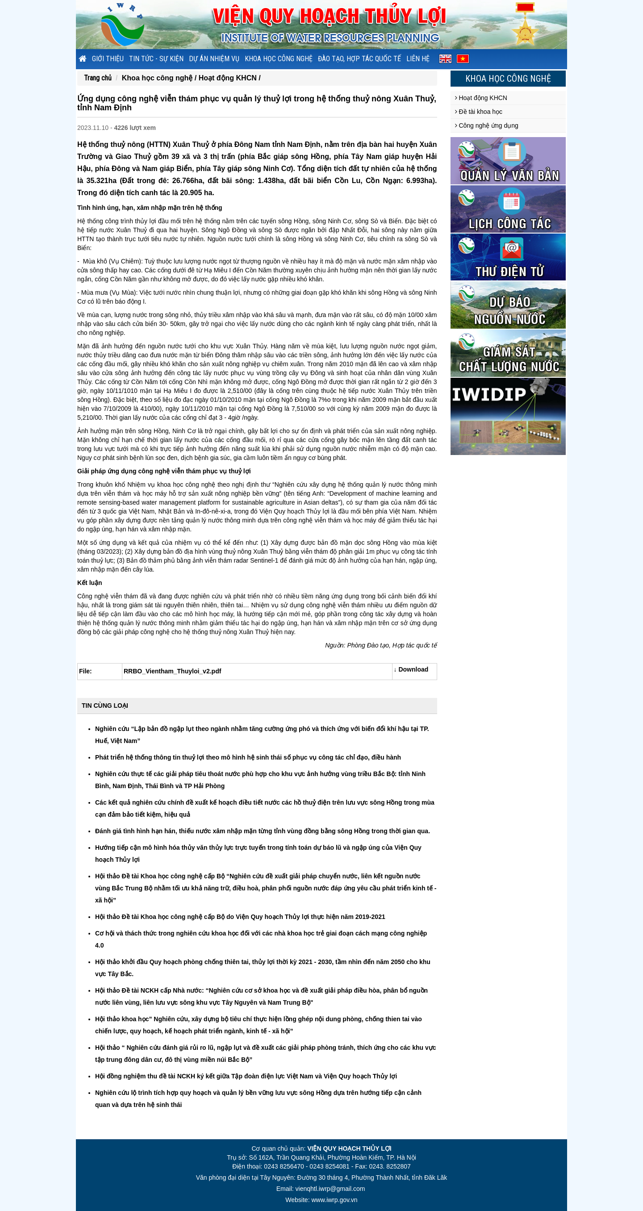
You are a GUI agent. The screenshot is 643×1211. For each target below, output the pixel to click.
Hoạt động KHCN (481, 97)
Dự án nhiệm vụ (214, 58)
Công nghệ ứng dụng (486, 125)
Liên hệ (418, 58)
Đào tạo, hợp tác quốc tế (359, 58)
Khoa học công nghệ (279, 58)
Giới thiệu (108, 58)
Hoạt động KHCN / (230, 78)
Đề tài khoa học (479, 111)
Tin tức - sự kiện (156, 58)
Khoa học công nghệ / (160, 78)
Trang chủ (98, 78)
